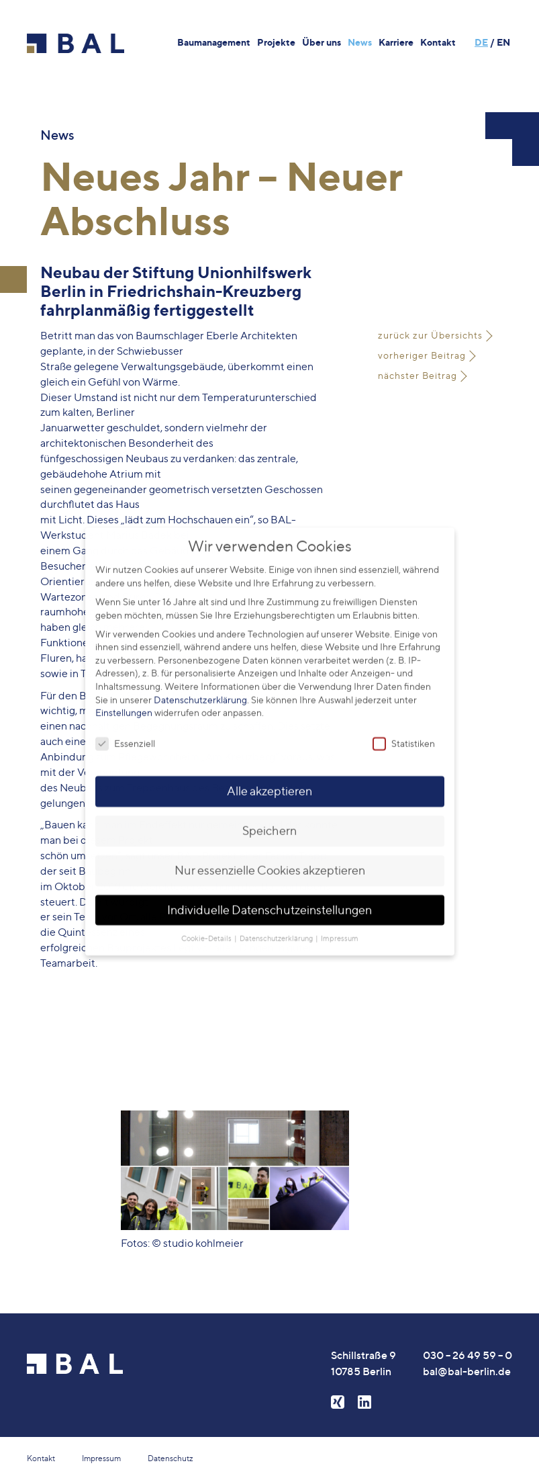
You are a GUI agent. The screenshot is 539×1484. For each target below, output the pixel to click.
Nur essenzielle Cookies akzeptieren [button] (270, 858)
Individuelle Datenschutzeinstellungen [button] (269, 898)
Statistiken (404, 732)
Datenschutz (170, 1458)
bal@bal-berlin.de (467, 1371)
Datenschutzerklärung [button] (277, 926)
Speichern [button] (269, 819)
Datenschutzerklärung (200, 687)
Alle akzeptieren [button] (269, 779)
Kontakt (41, 1458)
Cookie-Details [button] (207, 926)
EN (503, 42)
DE (481, 42)
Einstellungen (123, 701)
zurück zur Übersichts (430, 335)
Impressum (101, 1458)
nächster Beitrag (417, 375)
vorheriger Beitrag (422, 355)
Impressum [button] (339, 926)
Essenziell (125, 732)
